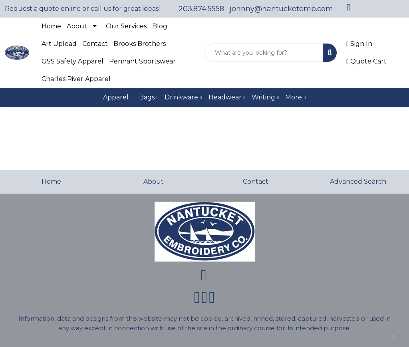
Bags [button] (147, 97)
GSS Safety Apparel (72, 61)
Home (51, 26)
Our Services (126, 26)
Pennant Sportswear (142, 61)
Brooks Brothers (139, 44)
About (77, 26)
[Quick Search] (263, 53)
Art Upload (59, 44)
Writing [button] (263, 97)
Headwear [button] (225, 97)
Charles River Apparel (76, 79)
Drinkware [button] (181, 97)
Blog (159, 26)
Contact (95, 44)
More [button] (293, 97)
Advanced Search (358, 181)
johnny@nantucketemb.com (281, 8)
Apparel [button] (116, 97)
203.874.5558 (201, 8)
